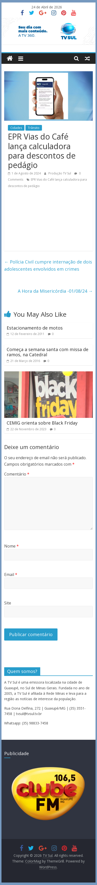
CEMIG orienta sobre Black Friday (42, 423)
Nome (11, 546)
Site (7, 603)
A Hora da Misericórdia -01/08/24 (55, 291)
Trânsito (33, 128)
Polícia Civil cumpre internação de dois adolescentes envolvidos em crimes (48, 265)
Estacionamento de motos (35, 328)
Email (10, 574)
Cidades (16, 128)
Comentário (16, 474)
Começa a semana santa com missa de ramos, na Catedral (47, 352)
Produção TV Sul (60, 173)
